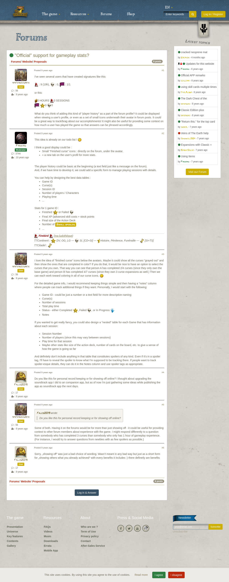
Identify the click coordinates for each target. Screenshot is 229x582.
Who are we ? (89, 526)
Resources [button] (80, 14)
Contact (86, 541)
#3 (163, 254)
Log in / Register (213, 14)
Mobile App (51, 550)
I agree (159, 574)
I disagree (176, 574)
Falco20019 (20, 384)
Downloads (51, 541)
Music (47, 536)
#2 (163, 133)
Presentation (15, 526)
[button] (169, 7)
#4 (163, 372)
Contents (12, 541)
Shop (131, 14)
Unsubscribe (180, 531)
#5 (163, 404)
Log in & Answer (86, 492)
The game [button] (51, 14)
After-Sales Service (93, 545)
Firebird (21, 145)
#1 (163, 70)
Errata (47, 545)
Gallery (11, 545)
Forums (106, 14)
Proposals (40, 61)
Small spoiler (65, 225)
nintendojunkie (21, 82)
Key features (15, 536)
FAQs (47, 526)
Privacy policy (90, 536)
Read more (141, 574)
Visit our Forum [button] (197, 171)
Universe (12, 531)
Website (27, 61)
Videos (48, 531)
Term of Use (88, 531)
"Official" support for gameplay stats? (49, 55)
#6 (163, 448)
